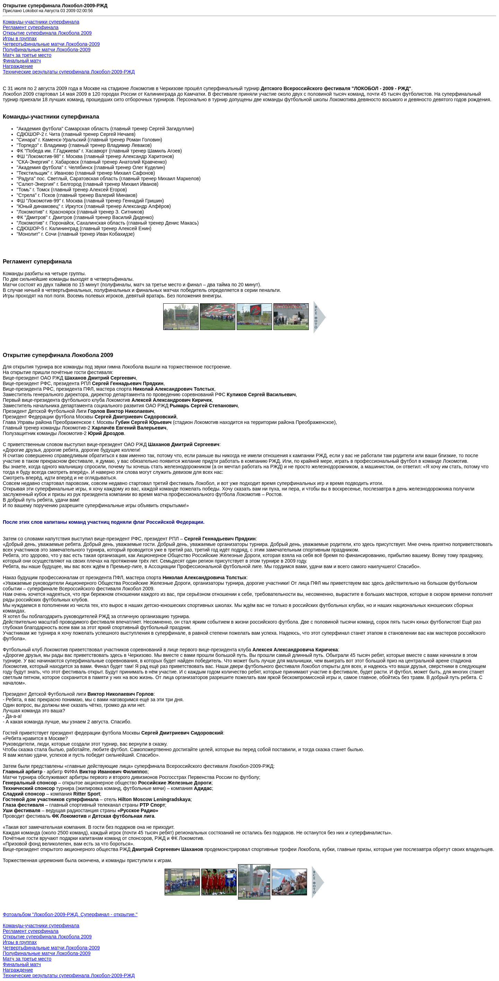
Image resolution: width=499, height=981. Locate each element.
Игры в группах (20, 38)
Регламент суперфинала (31, 27)
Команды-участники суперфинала (41, 22)
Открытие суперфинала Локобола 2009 (47, 33)
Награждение (18, 66)
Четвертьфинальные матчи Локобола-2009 (51, 44)
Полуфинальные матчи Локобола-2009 (46, 49)
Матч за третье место (27, 55)
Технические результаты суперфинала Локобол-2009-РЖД (69, 72)
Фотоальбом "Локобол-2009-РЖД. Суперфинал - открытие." (70, 914)
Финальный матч (22, 60)
